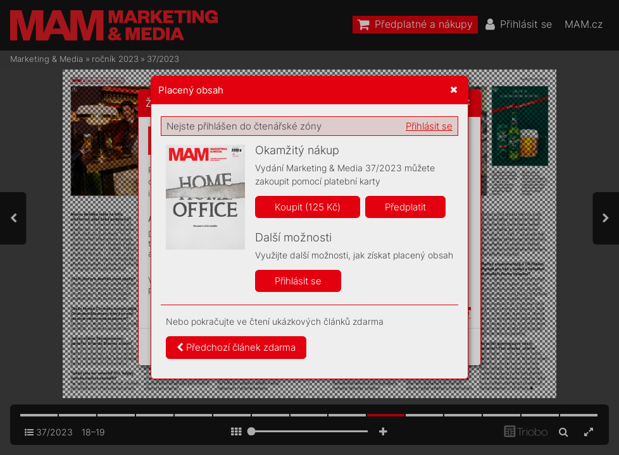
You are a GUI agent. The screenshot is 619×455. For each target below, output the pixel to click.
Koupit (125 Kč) (308, 207)
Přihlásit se (429, 126)
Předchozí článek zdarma (236, 347)
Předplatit (405, 207)
